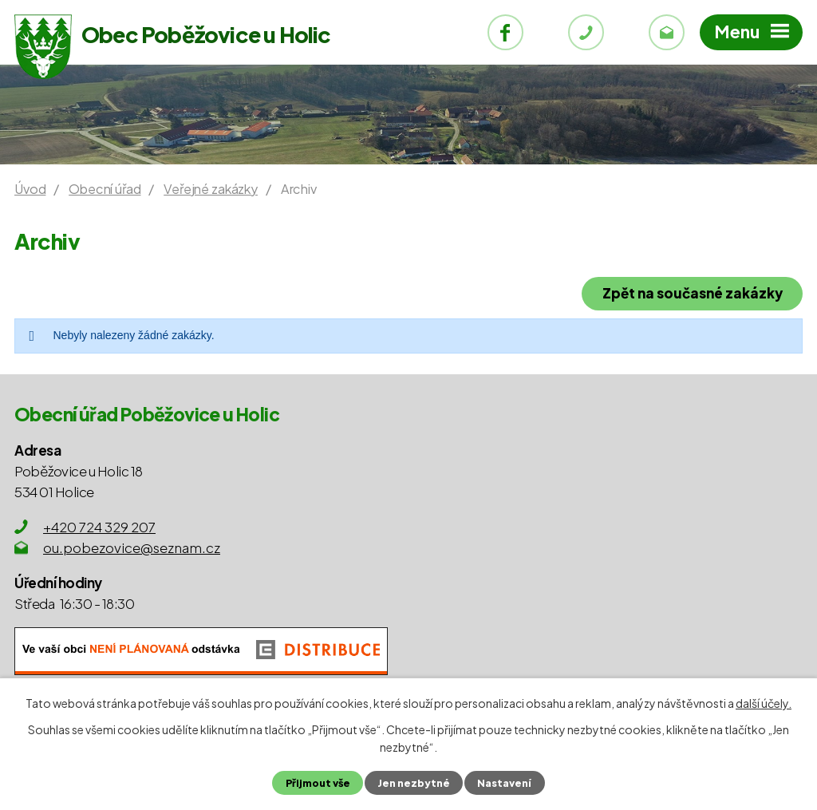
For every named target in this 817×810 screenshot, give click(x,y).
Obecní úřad (104, 188)
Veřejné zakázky (211, 188)
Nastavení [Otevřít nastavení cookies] (504, 782)
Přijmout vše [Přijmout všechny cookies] (318, 782)
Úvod (29, 188)
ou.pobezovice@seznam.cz (131, 547)
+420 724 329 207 (99, 526)
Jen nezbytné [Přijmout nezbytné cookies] (413, 782)
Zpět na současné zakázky (692, 293)
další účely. (763, 703)
